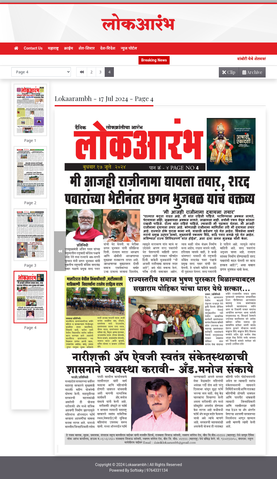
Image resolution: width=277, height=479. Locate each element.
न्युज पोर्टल (129, 48)
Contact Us (33, 48)
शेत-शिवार (86, 48)
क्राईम (68, 48)
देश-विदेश (108, 48)
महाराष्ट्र (53, 48)
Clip (228, 72)
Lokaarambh (136, 464)
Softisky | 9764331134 (149, 470)
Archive (250, 73)
